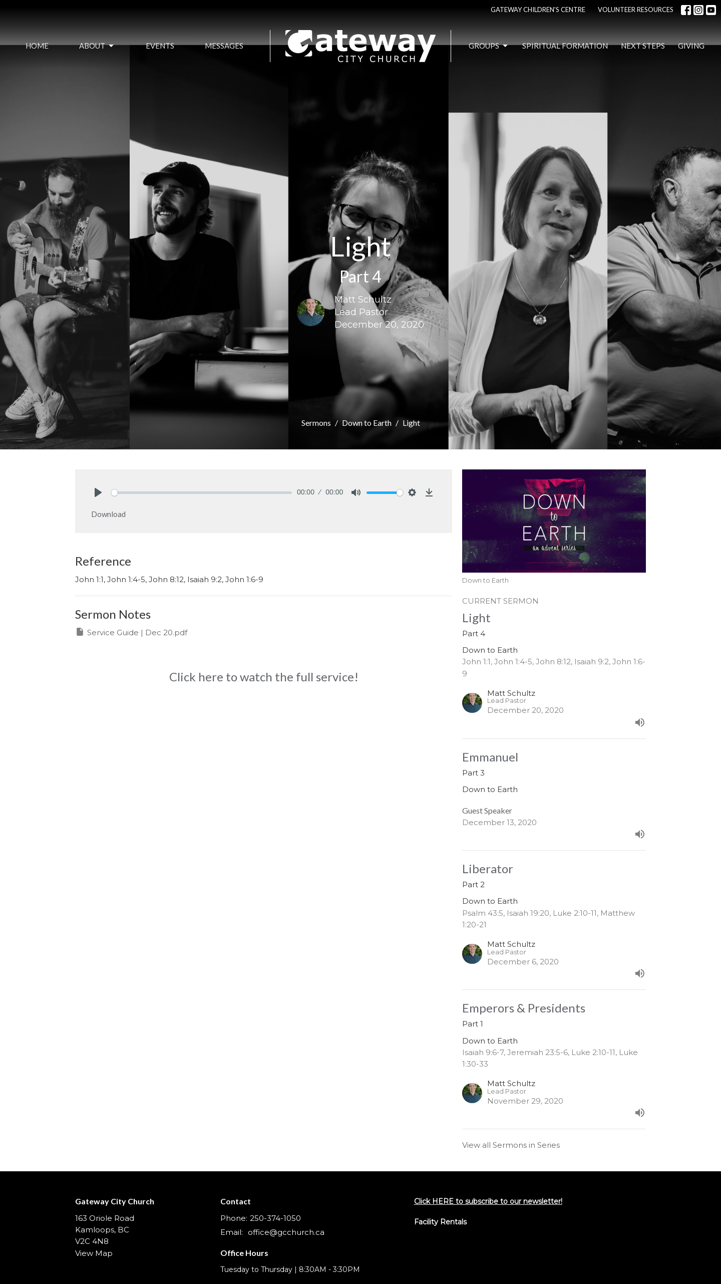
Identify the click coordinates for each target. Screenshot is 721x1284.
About (97, 46)
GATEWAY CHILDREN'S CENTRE (538, 10)
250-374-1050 (275, 1218)
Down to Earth (367, 422)
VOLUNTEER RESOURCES (635, 10)
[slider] (201, 492)
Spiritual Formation (565, 45)
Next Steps (643, 45)
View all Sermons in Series (511, 1145)
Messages (224, 45)
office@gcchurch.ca (286, 1232)
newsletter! (541, 1201)
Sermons (316, 422)
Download (108, 514)
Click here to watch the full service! (263, 676)
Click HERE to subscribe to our (467, 1201)
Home (37, 45)
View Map (94, 1253)
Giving (691, 45)
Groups (489, 46)
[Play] (98, 492)
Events (160, 45)
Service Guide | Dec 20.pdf (131, 632)
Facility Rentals (440, 1221)
